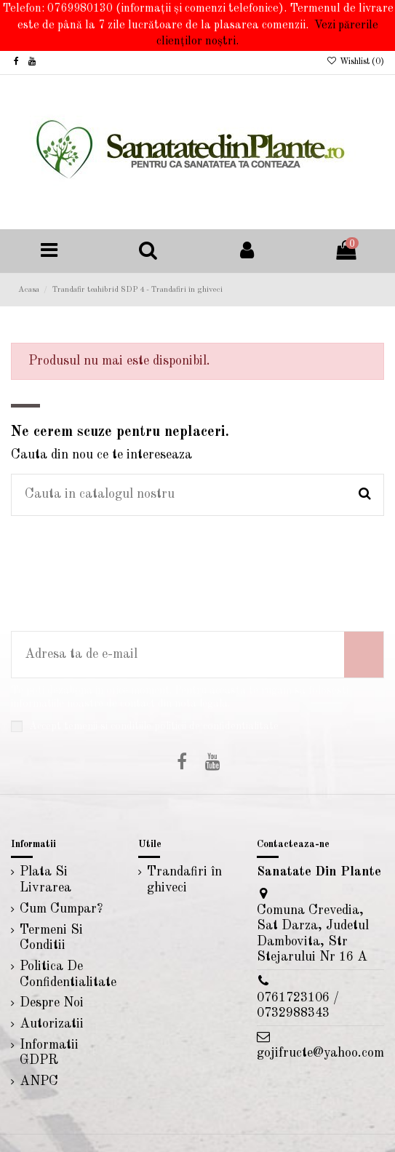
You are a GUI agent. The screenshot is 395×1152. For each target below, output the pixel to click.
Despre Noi (52, 1002)
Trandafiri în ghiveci (184, 879)
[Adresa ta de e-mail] (178, 655)
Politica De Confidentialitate (68, 974)
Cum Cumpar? (61, 908)
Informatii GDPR (49, 1053)
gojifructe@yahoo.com (320, 1053)
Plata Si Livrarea (45, 879)
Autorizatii (52, 1023)
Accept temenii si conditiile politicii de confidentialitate (154, 726)
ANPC (39, 1081)
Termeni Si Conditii (51, 938)
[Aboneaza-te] (363, 655)
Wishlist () (355, 61)
